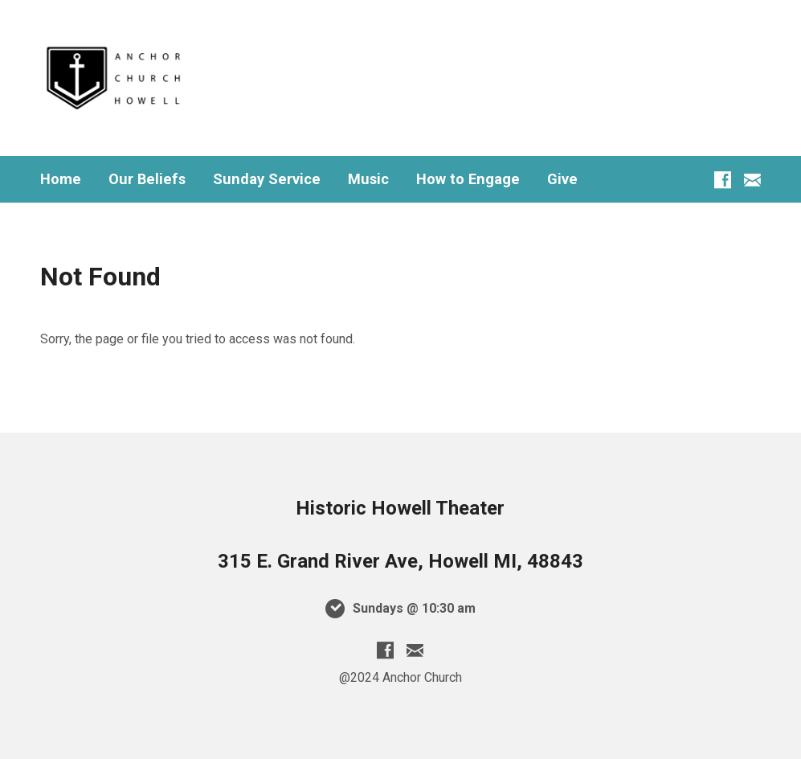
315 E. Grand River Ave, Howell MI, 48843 (400, 561)
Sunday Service (267, 179)
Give (562, 179)
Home (60, 179)
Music (368, 179)
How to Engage (468, 179)
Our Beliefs (147, 179)
